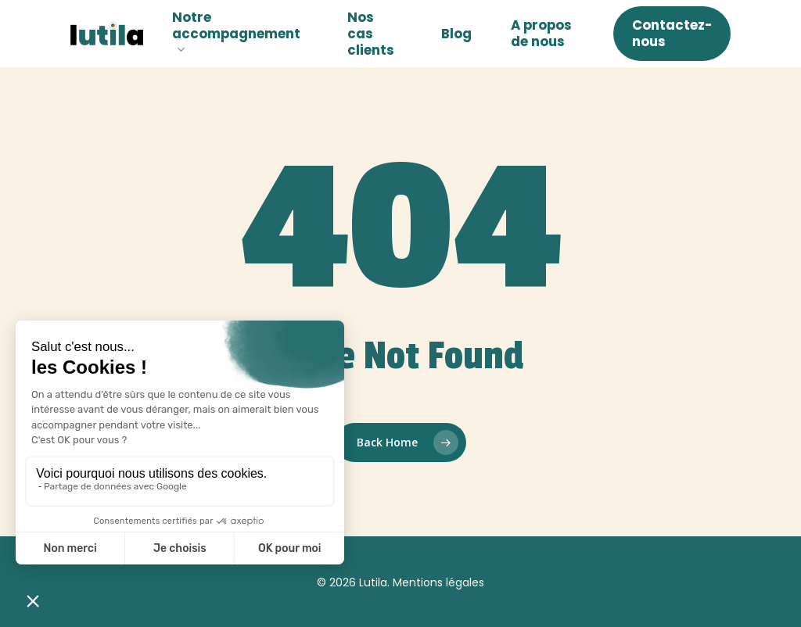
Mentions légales (438, 582)
